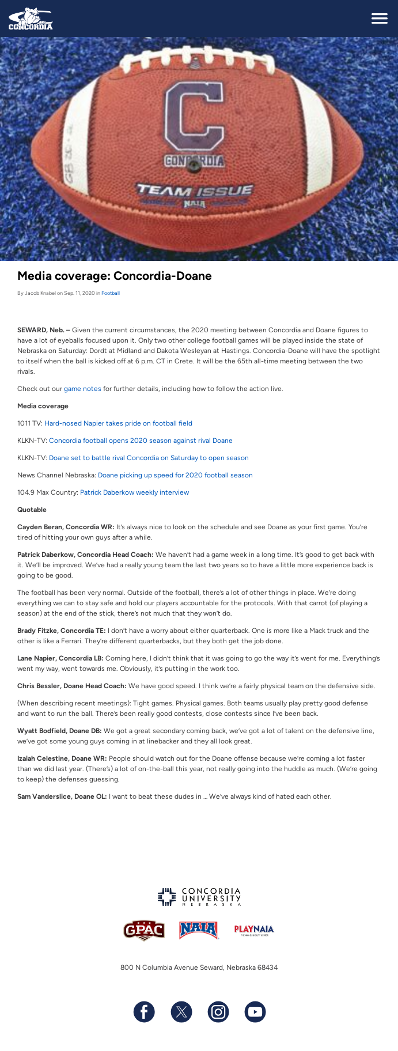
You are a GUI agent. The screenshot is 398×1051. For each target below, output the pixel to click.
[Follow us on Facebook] (144, 1011)
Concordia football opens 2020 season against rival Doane (141, 441)
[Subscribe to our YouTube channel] (254, 1011)
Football (110, 293)
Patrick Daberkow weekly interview (134, 492)
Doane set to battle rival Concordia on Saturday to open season (149, 458)
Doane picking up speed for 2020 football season (175, 475)
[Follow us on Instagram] (217, 1011)
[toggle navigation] (379, 18)
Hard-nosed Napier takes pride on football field (118, 423)
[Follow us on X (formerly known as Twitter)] (180, 1011)
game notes (82, 389)
